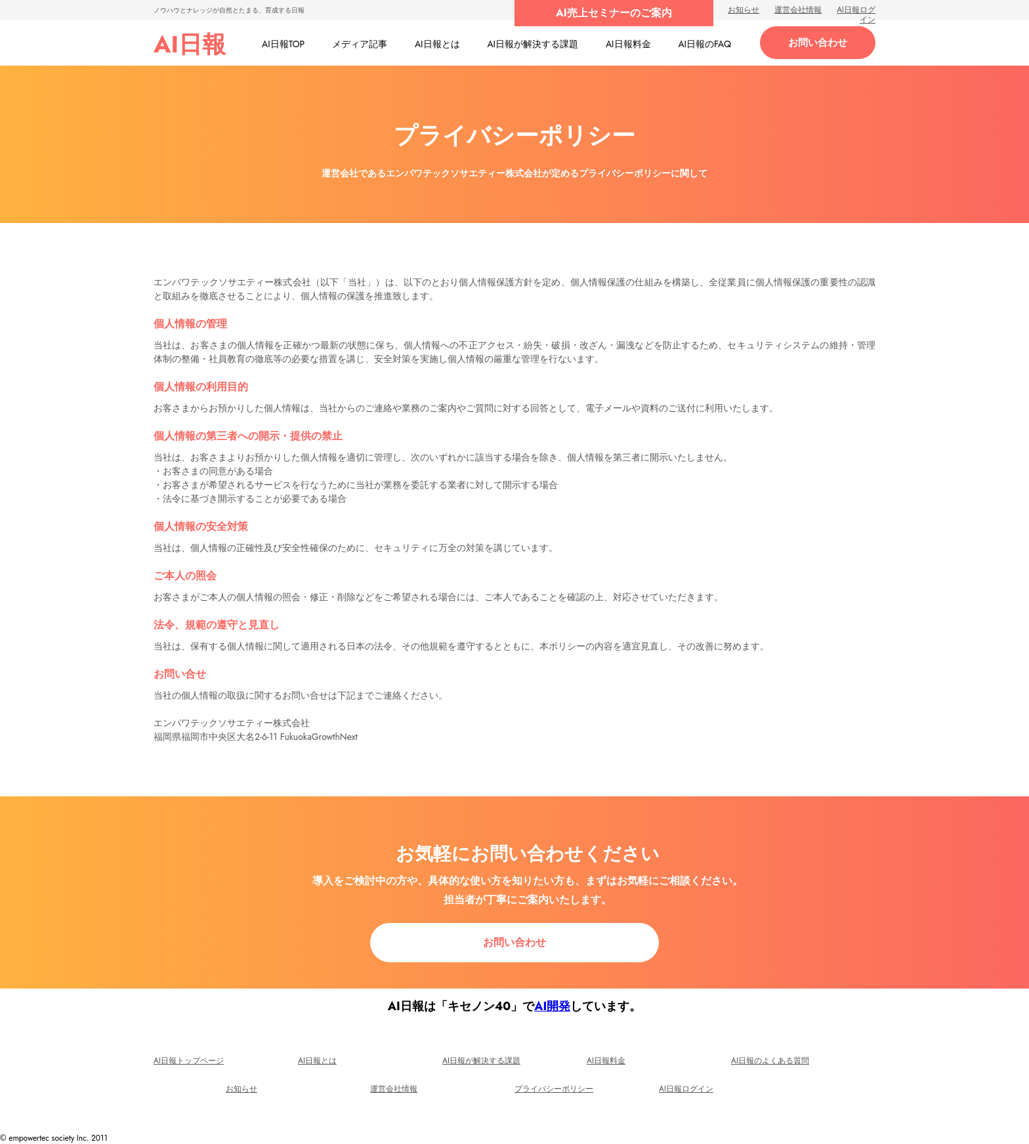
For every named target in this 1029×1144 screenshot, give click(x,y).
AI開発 (552, 1006)
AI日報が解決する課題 (481, 1061)
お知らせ (743, 10)
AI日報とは (317, 1061)
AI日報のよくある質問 (770, 1061)
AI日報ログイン (856, 15)
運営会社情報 (798, 10)
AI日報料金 (606, 1061)
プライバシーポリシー (553, 1089)
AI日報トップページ (189, 1061)
